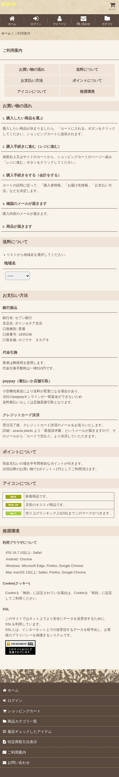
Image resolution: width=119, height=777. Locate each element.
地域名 (10, 263)
